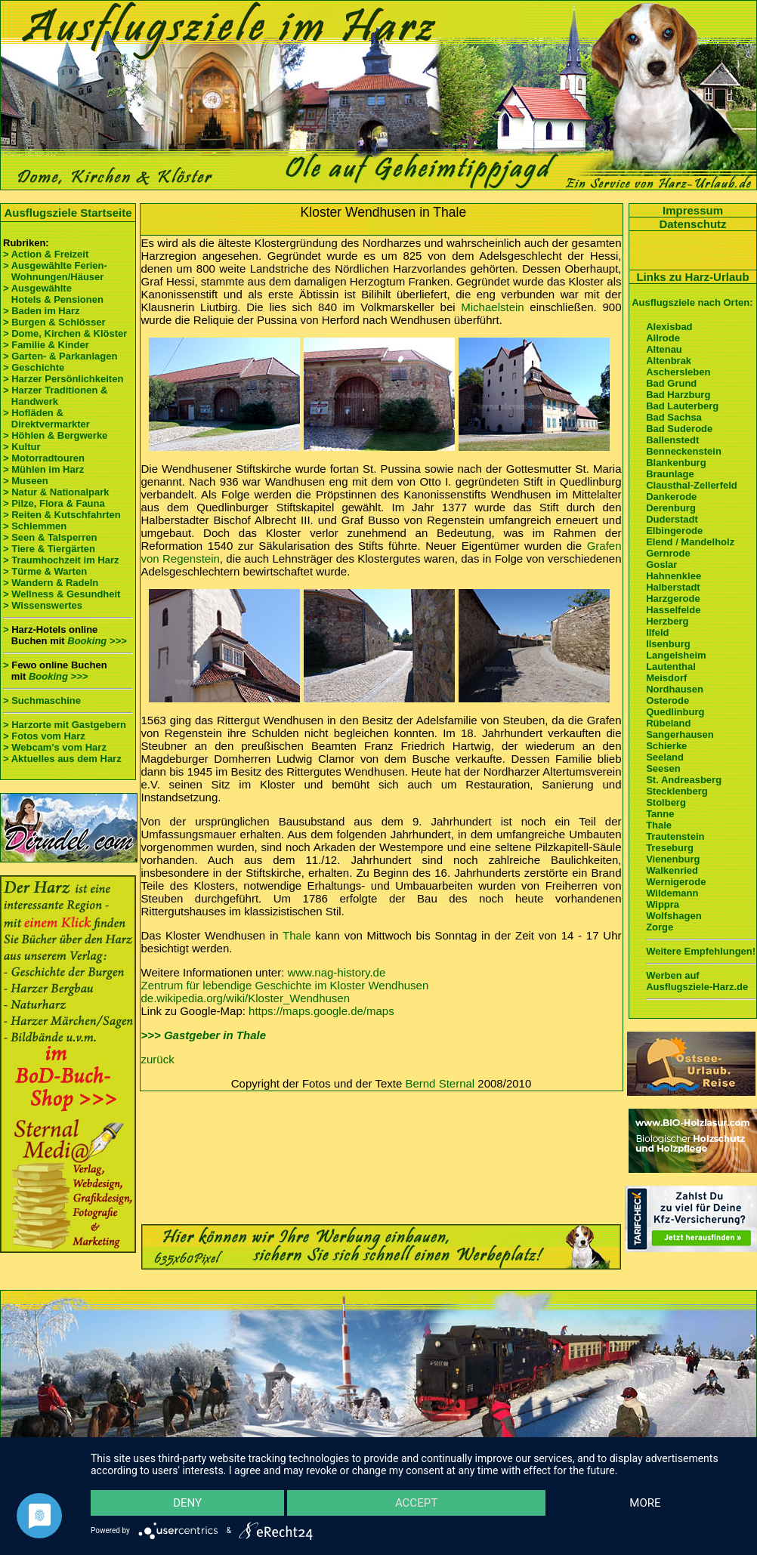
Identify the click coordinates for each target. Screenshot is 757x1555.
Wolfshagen (673, 915)
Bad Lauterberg (682, 406)
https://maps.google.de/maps (321, 1010)
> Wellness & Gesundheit (61, 594)
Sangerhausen (680, 734)
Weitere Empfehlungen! (700, 951)
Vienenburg (673, 859)
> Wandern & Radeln (50, 582)
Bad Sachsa (674, 417)
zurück (158, 1059)
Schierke (666, 745)
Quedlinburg (675, 711)
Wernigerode (676, 881)
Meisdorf (666, 677)
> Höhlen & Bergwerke (55, 435)
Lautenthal (671, 666)
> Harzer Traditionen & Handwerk (55, 395)
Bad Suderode (679, 428)
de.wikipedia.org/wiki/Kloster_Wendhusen (246, 998)
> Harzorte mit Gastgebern (64, 724)
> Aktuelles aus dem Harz (62, 758)
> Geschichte (33, 367)
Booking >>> (96, 640)
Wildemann (672, 893)
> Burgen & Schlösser (54, 322)
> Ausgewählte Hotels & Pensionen (53, 293)
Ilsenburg (668, 643)
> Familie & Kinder (46, 344)
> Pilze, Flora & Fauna (54, 503)
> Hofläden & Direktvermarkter (46, 418)
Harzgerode (673, 598)
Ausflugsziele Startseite (67, 212)
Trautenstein (675, 836)
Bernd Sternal (439, 1083)
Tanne (660, 813)
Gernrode (668, 553)
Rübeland (668, 723)
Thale (297, 935)
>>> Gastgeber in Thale (203, 1035)
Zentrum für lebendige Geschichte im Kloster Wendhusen (285, 985)
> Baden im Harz (41, 310)
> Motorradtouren (44, 458)
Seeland (665, 757)
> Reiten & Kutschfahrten (62, 514)
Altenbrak (668, 360)
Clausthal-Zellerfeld (691, 485)
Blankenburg (676, 462)
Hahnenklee (673, 576)
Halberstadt (673, 587)
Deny (187, 1503)
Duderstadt (672, 519)
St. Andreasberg (683, 779)
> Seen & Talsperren (50, 537)
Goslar (661, 564)
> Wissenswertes (42, 605)
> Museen (25, 480)
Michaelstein (492, 307)
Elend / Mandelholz (690, 542)
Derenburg (671, 508)
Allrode (663, 338)
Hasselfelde (673, 610)
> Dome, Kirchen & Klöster (65, 333)
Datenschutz (692, 224)
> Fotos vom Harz (44, 736)
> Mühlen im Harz (43, 469)
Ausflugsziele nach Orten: (692, 302)
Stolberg (666, 802)
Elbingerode (674, 530)
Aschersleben (678, 372)
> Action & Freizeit (45, 254)
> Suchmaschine (42, 700)
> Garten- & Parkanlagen (60, 356)
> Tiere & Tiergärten (49, 548)
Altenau (664, 349)
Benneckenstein (683, 451)
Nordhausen (674, 689)
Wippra (662, 904)
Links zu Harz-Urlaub (692, 276)
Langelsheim (676, 655)
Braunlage (670, 474)
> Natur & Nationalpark (56, 492)
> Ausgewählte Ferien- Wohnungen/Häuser (56, 271)
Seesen (663, 768)
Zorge (659, 927)
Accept (416, 1503)
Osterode (667, 700)
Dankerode (671, 496)
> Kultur (21, 446)
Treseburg (670, 847)
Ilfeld (657, 632)
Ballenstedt (672, 440)
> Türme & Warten (45, 571)
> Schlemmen (34, 526)
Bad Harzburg (678, 394)
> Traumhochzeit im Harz (61, 560)
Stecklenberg (677, 791)
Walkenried (672, 870)
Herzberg (667, 621)
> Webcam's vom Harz (55, 747)
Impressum (693, 210)
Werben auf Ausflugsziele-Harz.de (697, 981)
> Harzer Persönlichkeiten (63, 378)
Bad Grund (671, 383)
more (644, 1503)
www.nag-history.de (337, 972)
